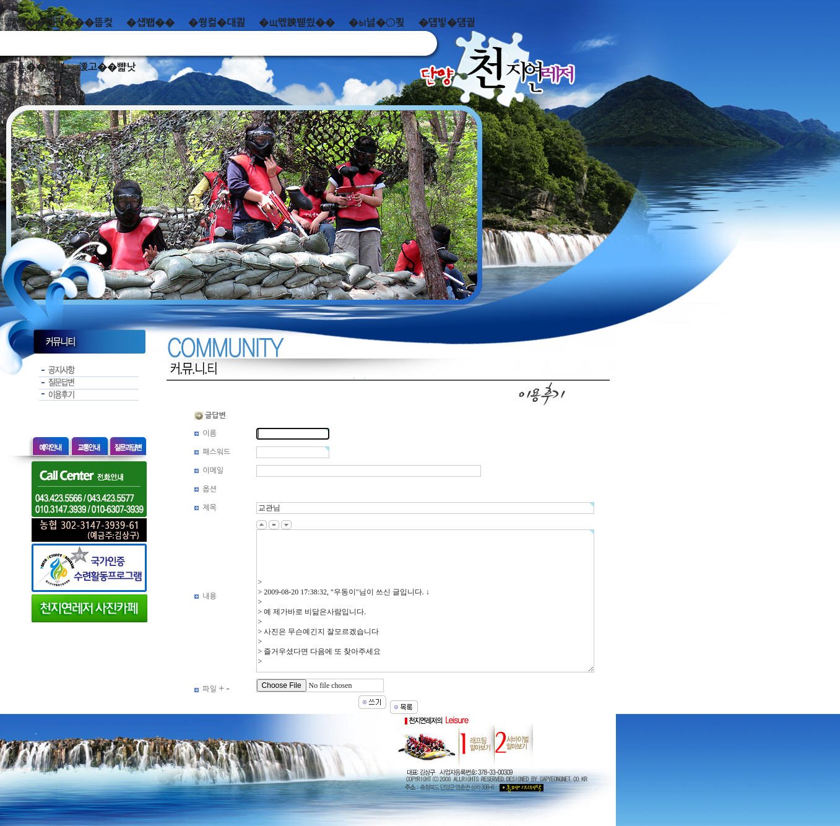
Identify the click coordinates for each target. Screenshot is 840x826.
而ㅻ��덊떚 (35, 67)
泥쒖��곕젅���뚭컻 (60, 22)
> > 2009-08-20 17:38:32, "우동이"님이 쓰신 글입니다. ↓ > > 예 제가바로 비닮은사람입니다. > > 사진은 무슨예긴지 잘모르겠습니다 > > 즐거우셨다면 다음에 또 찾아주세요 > (425, 600)
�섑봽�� (150, 22)
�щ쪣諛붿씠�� (297, 22)
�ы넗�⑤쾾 (377, 22)
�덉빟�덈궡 (446, 22)
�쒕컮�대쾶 (216, 22)
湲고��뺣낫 (107, 67)
